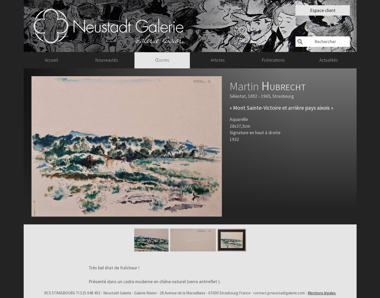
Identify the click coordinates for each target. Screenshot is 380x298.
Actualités (328, 60)
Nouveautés (106, 60)
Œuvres (162, 60)
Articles (218, 60)
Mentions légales (322, 292)
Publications (273, 60)
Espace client (323, 10)
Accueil (51, 60)
